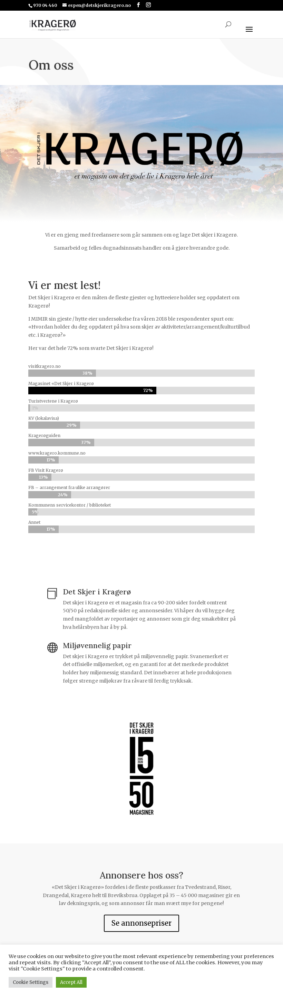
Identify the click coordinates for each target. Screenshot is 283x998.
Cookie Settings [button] (30, 982)
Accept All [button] (71, 982)
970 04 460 (45, 5)
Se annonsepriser (141, 923)
